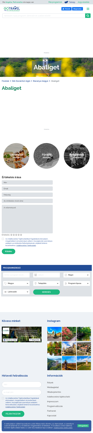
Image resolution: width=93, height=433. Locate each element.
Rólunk (50, 383)
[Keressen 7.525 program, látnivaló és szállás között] (43, 15)
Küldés (8, 251)
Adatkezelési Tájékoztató (26, 245)
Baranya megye (40, 81)
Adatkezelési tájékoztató (58, 397)
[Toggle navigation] (88, 8)
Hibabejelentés (54, 392)
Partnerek (51, 411)
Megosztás (34, 340)
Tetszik (10, 340)
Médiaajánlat (53, 387)
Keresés (46, 292)
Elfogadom (83, 426)
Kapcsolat (51, 415)
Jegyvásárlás (83, 2)
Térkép (69, 2)
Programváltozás (55, 406)
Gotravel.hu (15, 329)
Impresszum (52, 401)
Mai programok (55, 2)
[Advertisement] (46, 37)
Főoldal (5, 81)
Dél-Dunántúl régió (21, 81)
